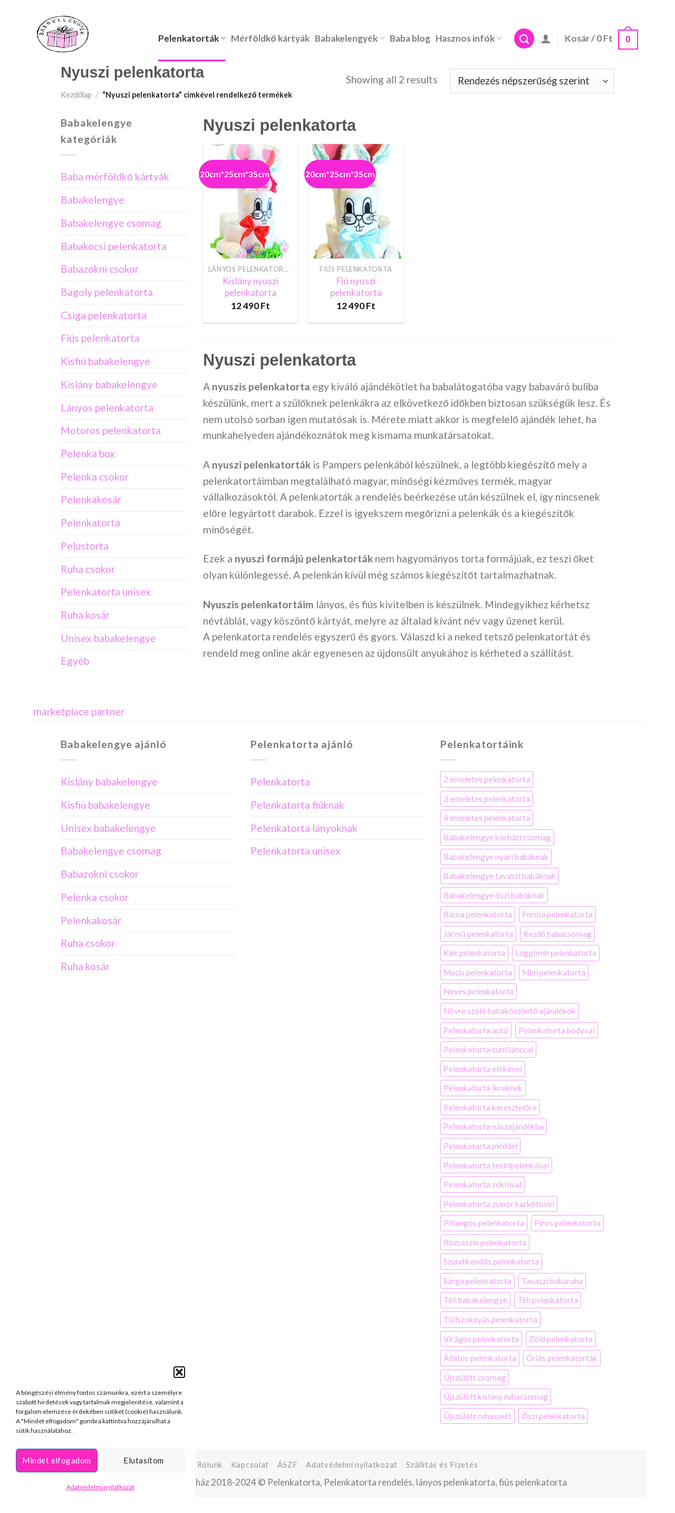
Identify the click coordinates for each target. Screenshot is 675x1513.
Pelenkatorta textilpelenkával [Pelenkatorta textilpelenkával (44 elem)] (496, 1165)
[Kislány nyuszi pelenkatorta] (250, 201)
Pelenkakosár (91, 499)
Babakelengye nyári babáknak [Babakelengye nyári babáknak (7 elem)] (495, 856)
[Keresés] (524, 38)
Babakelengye (92, 200)
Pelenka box (88, 453)
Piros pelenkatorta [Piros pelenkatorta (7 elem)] (567, 1223)
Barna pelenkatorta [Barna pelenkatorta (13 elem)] (477, 914)
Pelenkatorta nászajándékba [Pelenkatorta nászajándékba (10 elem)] (493, 1126)
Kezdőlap (76, 94)
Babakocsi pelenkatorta (114, 246)
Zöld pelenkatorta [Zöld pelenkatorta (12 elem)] (561, 1339)
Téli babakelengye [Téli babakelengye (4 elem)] (475, 1300)
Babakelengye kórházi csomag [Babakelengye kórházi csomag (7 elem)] (497, 837)
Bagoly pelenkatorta (107, 292)
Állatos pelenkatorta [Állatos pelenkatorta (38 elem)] (479, 1358)
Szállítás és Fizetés (442, 1464)
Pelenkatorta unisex (106, 592)
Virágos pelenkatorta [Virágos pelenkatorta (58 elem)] (481, 1339)
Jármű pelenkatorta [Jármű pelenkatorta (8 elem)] (478, 934)
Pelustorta (85, 546)
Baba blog (410, 38)
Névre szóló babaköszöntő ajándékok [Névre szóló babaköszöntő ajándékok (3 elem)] (509, 1011)
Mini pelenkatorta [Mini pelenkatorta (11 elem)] (553, 972)
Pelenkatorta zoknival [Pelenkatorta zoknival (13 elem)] (482, 1184)
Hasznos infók (469, 38)
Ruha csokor (88, 569)
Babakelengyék (349, 38)
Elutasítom (143, 1460)
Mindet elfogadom (56, 1460)
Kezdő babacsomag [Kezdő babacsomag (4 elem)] (557, 934)
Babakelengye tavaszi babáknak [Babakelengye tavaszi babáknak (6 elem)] (499, 875)
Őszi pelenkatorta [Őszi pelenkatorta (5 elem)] (553, 1416)
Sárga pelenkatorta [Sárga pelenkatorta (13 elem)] (477, 1281)
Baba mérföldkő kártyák (115, 176)
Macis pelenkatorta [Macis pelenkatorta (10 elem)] (477, 972)
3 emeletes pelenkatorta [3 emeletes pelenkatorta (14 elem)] (486, 798)
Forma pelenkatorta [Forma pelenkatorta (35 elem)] (557, 914)
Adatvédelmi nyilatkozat (100, 1487)
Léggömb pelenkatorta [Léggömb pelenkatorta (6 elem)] (555, 952)
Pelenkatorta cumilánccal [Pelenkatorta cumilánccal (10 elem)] (488, 1049)
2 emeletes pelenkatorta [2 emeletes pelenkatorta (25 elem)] (486, 779)
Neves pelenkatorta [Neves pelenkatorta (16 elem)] (478, 991)
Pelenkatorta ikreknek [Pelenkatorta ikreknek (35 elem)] (483, 1088)
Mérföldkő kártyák (270, 38)
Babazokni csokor (100, 269)
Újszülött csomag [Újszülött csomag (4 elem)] (474, 1377)
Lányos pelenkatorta (107, 407)
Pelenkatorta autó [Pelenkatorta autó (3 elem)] (475, 1030)
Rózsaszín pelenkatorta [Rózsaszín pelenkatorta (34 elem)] (484, 1242)
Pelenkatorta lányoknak (304, 828)
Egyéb (75, 661)
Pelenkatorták (192, 38)
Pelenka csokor (95, 477)
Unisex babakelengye (108, 638)
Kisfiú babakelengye (105, 361)
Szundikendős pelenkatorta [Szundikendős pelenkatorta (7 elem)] (491, 1261)
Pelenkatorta (90, 522)
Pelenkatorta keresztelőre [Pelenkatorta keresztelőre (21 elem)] (490, 1107)
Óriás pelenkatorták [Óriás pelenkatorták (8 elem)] (561, 1358)
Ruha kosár (85, 615)
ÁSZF (287, 1464)
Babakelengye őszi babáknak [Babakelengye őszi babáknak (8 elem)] (494, 895)
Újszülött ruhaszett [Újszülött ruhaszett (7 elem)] (477, 1416)
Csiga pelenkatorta (104, 315)
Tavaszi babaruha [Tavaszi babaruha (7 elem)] (552, 1281)
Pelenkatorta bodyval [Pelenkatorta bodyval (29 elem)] (556, 1030)
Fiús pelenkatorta (100, 338)
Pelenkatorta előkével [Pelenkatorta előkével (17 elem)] (482, 1069)
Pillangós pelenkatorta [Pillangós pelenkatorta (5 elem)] (483, 1223)
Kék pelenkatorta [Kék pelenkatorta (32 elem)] (474, 952)
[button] (179, 1372)
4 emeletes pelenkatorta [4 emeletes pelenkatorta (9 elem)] (486, 817)
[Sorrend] (532, 81)
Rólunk (210, 1464)
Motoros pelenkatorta (111, 430)
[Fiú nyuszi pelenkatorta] (355, 201)
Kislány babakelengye (109, 384)
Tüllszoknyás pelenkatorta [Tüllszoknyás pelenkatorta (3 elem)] (490, 1319)
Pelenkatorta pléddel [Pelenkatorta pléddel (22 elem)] (480, 1146)
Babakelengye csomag (111, 223)
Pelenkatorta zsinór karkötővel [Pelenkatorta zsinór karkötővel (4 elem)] (498, 1204)
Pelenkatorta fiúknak (297, 805)
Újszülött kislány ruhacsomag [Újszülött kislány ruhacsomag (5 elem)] (495, 1396)
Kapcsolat (250, 1464)
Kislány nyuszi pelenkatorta (250, 286)
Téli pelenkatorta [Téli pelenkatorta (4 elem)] (547, 1300)
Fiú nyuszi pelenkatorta (356, 286)
